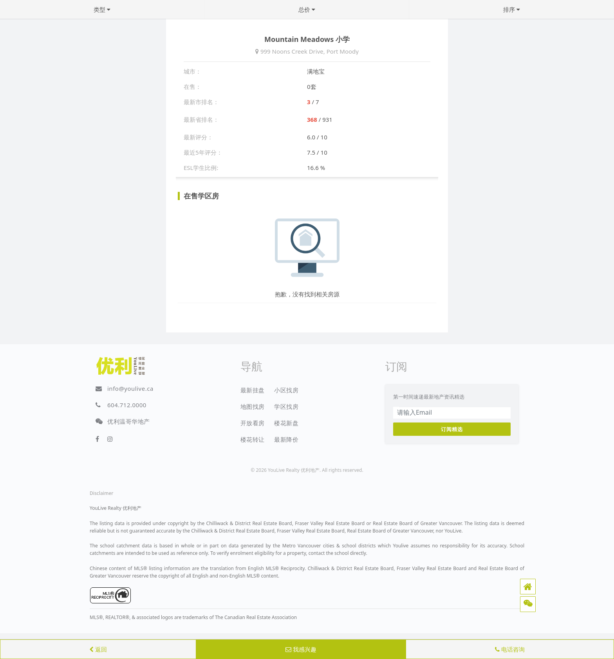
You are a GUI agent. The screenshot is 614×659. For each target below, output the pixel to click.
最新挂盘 (252, 390)
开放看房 (252, 423)
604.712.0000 (126, 405)
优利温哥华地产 (128, 421)
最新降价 (286, 439)
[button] (528, 586)
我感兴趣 (300, 649)
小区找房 (286, 390)
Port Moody (343, 51)
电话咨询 (510, 649)
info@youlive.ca (130, 388)
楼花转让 (252, 439)
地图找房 (252, 406)
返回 (98, 649)
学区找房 (286, 406)
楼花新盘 (286, 423)
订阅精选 (452, 429)
